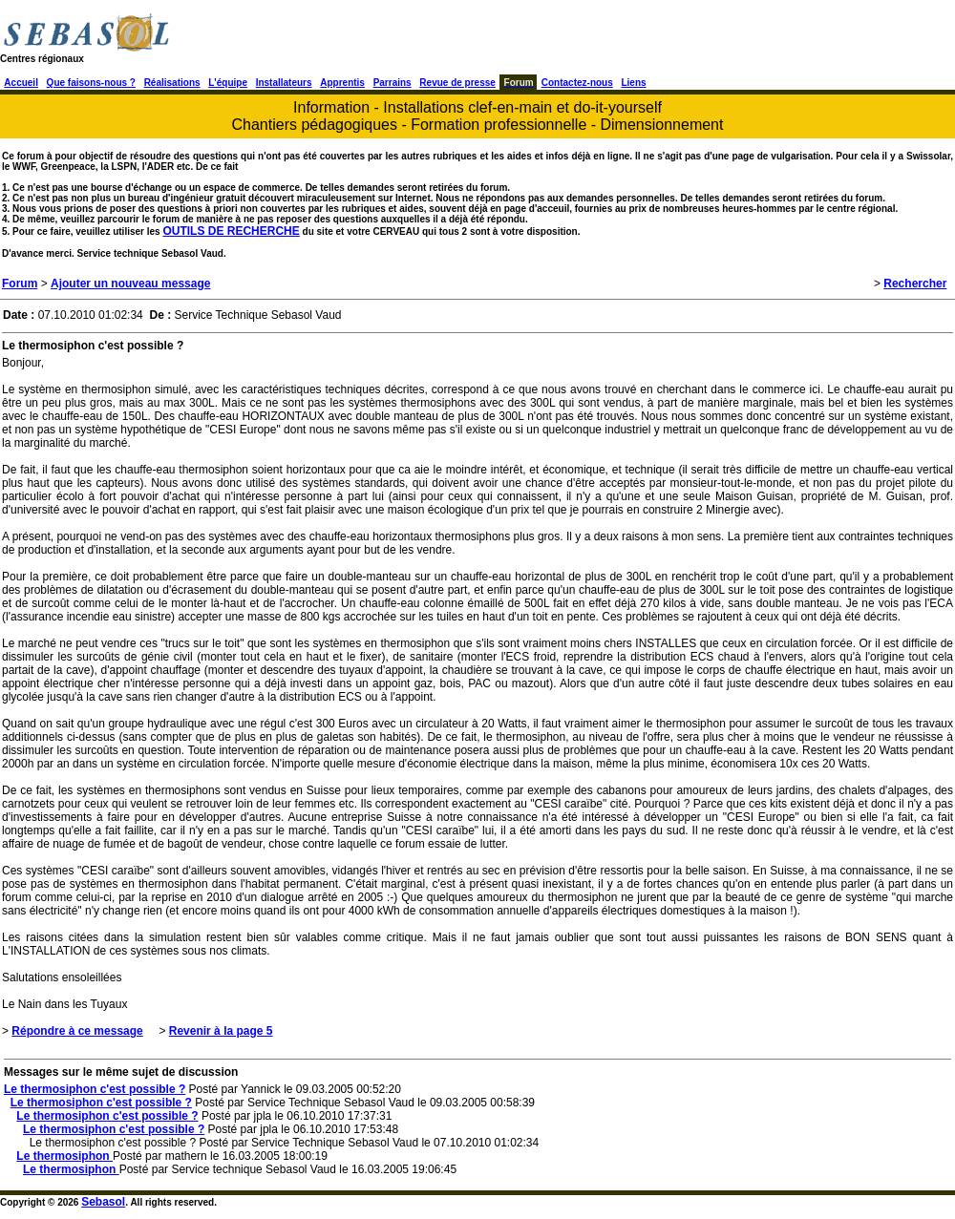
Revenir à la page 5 (221, 1031)
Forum (19, 283)
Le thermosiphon (64, 1156)
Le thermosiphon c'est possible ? (94, 1089)
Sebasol (103, 1201)
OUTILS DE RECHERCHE (230, 231)
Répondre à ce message (76, 1031)
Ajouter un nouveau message (130, 283)
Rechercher (914, 283)
